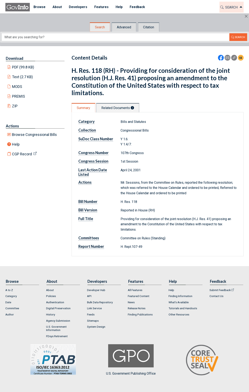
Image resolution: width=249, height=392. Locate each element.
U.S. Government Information (56, 328)
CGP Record (22, 154)
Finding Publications (140, 314)
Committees (88, 238)
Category (86, 121)
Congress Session (93, 161)
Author (9, 314)
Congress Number (93, 152)
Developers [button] (78, 7)
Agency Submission (58, 320)
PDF (23, 67)
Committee (12, 308)
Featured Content (138, 296)
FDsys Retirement (57, 336)
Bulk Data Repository (100, 302)
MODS (17, 86)
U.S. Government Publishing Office (131, 359)
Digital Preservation (58, 308)
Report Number (91, 246)
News (131, 302)
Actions (12, 126)
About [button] (57, 7)
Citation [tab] (148, 27)
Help (16, 144)
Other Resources (179, 314)
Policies (51, 296)
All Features (135, 290)
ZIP (15, 106)
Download (14, 58)
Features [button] (101, 7)
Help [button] (118, 7)
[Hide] (246, 16)
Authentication (55, 302)
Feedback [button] (137, 7)
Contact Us (216, 296)
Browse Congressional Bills (34, 134)
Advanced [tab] (124, 27)
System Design (96, 326)
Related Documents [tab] (117, 108)
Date (8, 302)
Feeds (91, 314)
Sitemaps (93, 320)
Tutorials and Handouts (183, 308)
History (50, 314)
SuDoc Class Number (95, 139)
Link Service (94, 308)
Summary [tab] (83, 108)
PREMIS (18, 96)
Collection (87, 130)
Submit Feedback (220, 290)
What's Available (179, 302)
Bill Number (87, 201)
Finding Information (180, 296)
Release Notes (136, 308)
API (89, 296)
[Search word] (115, 37)
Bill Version (87, 210)
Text (22, 77)
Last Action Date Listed (92, 172)
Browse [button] (39, 7)
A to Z (9, 290)
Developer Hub (96, 290)
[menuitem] (39, 7)
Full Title (85, 218)
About (50, 290)
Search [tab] (100, 27)
